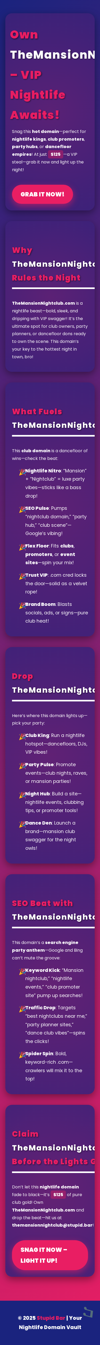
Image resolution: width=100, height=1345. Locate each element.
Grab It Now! (43, 194)
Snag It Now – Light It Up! (44, 1255)
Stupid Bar (51, 1318)
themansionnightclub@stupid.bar (52, 1225)
